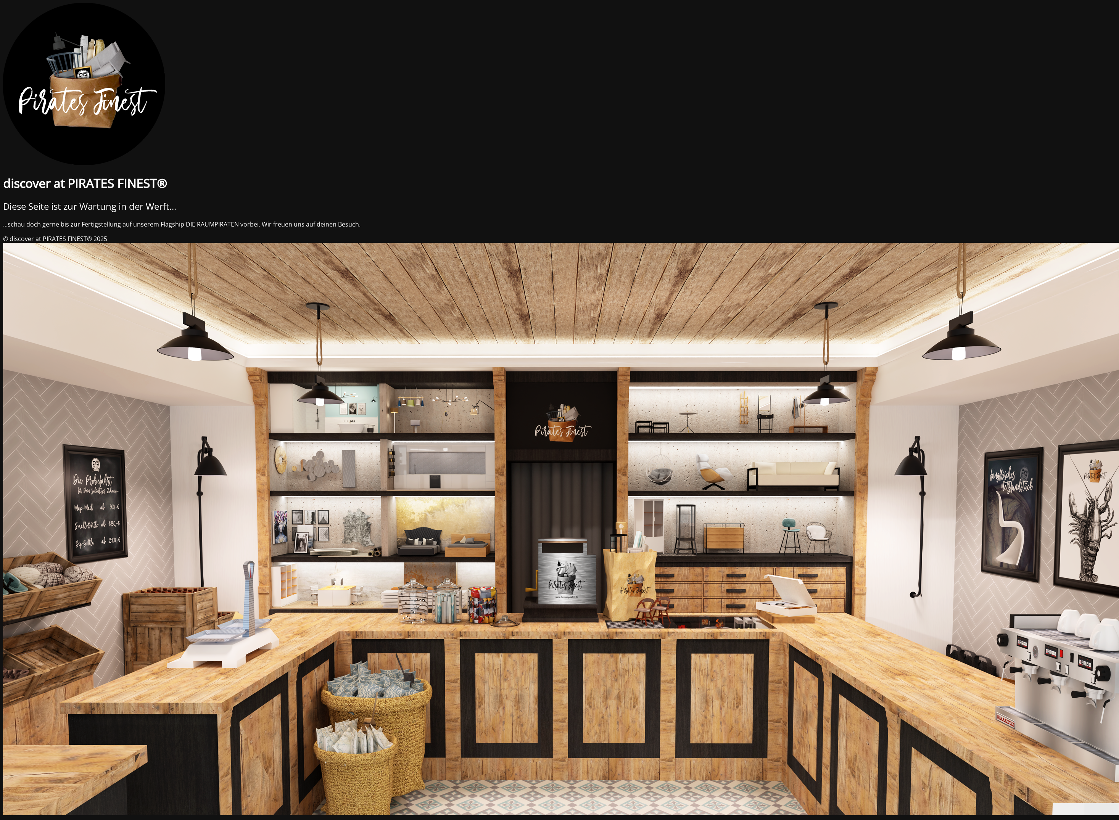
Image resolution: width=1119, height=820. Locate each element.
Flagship (173, 224)
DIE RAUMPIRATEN (213, 224)
